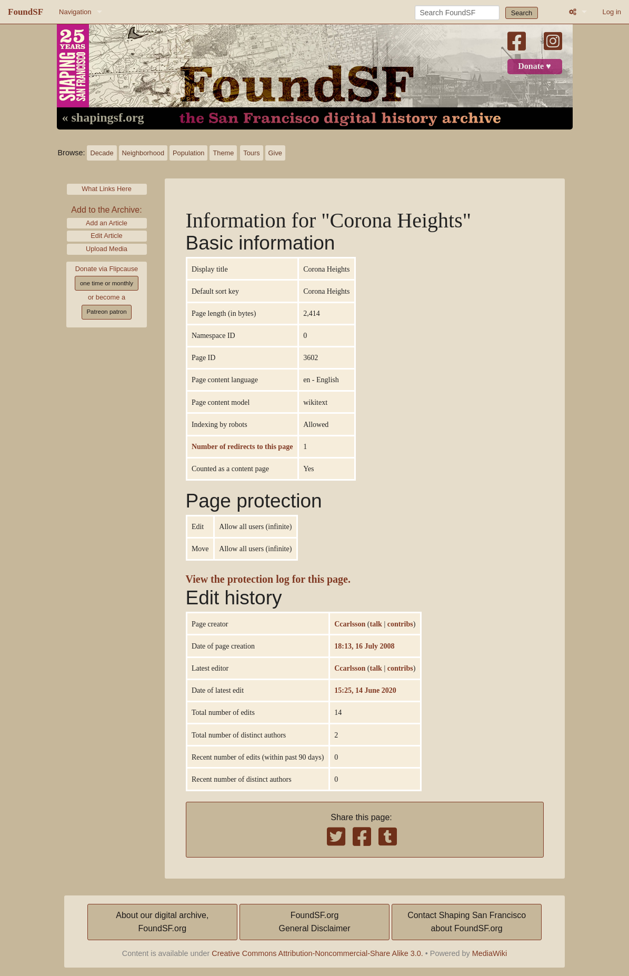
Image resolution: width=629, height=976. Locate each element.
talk (376, 624)
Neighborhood (143, 153)
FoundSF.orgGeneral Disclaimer (314, 922)
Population (188, 153)
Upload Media (106, 249)
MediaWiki (489, 953)
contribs (400, 624)
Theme (223, 153)
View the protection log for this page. (268, 579)
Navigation (75, 12)
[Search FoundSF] (457, 12)
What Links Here (107, 189)
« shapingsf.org (103, 118)
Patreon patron (106, 311)
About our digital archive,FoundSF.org (162, 922)
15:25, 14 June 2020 (365, 690)
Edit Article (106, 236)
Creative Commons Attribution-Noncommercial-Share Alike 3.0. (317, 953)
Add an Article (106, 223)
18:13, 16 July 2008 (364, 646)
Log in (612, 12)
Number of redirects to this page (242, 446)
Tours (251, 153)
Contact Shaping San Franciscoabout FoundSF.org (466, 922)
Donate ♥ (534, 66)
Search (522, 13)
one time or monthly (106, 283)
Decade (101, 153)
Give (275, 153)
